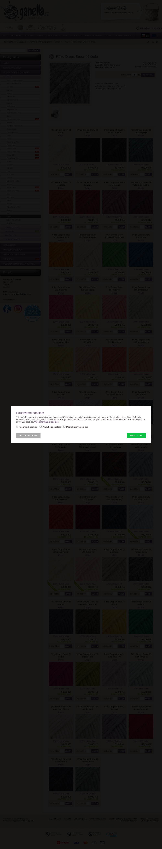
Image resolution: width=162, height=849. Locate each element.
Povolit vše (136, 435)
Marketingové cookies (77, 427)
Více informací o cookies (46, 422)
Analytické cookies (51, 427)
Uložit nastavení (28, 435)
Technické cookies (28, 427)
